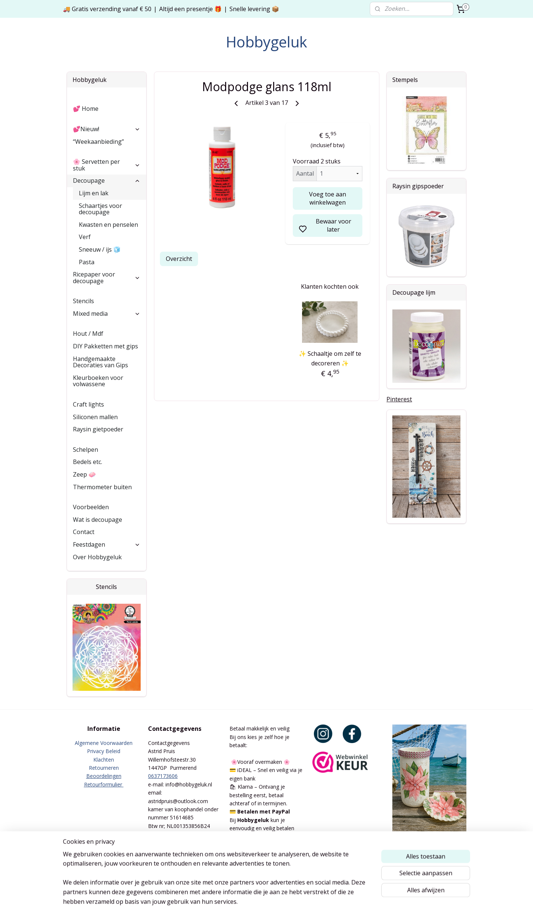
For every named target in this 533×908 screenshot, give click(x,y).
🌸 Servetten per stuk (106, 165)
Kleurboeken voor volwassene (98, 381)
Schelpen (85, 449)
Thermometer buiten (102, 487)
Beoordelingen (103, 775)
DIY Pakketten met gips (105, 346)
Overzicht (179, 259)
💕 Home (85, 109)
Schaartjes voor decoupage (100, 209)
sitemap (289, 894)
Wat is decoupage (97, 520)
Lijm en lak (93, 193)
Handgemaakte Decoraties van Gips (100, 362)
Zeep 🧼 (84, 474)
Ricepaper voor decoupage (106, 277)
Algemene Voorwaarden (104, 742)
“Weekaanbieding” (98, 141)
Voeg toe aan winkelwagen (327, 198)
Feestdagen (106, 544)
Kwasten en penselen (108, 225)
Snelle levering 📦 (254, 9)
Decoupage (106, 180)
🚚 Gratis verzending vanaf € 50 (107, 9)
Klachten (103, 759)
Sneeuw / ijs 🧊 (100, 249)
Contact (83, 532)
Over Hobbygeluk (97, 557)
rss (305, 894)
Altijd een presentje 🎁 (190, 9)
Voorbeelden (91, 507)
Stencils (83, 301)
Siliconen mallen (95, 417)
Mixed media (106, 313)
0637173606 (163, 775)
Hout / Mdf (88, 333)
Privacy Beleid (103, 751)
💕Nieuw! (106, 129)
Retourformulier (104, 784)
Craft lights (88, 404)
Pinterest (399, 399)
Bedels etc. (87, 462)
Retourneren (104, 767)
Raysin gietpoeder (98, 429)
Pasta (86, 262)
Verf (85, 237)
